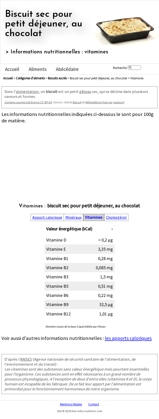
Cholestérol (116, 217)
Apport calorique (47, 217)
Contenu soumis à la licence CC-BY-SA (28, 102)
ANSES (26, 359)
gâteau (85, 91)
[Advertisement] (79, 158)
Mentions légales (71, 404)
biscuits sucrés (57, 78)
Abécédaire (67, 69)
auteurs (118, 102)
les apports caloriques (128, 338)
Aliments (37, 69)
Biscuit (77, 102)
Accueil (12, 69)
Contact (93, 404)
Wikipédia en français (98, 102)
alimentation (27, 91)
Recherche (120, 68)
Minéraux (73, 217)
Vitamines (93, 217)
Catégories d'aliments (30, 78)
